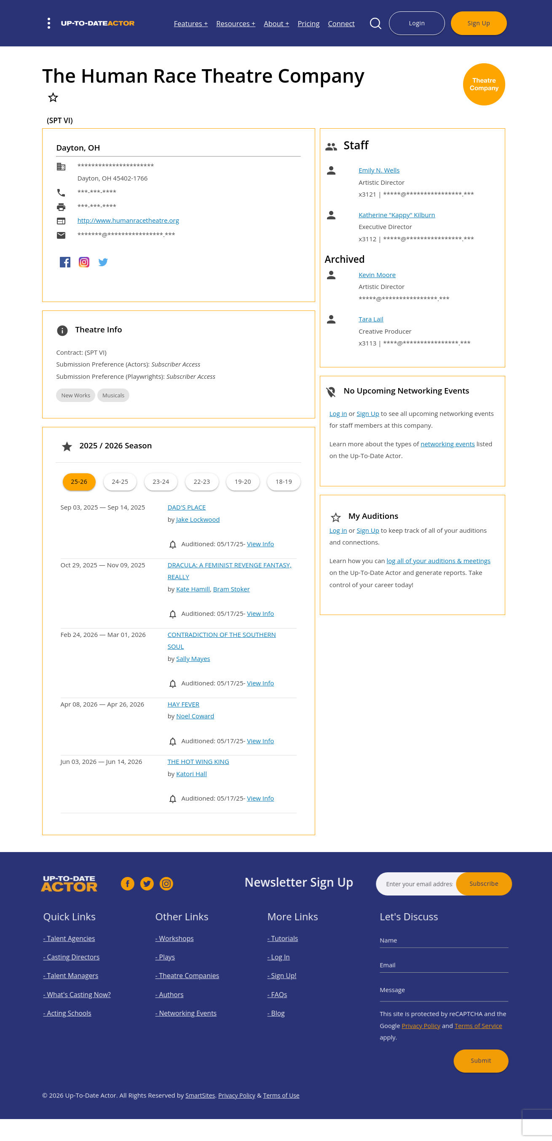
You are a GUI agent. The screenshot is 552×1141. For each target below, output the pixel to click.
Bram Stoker (231, 589)
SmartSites (201, 1119)
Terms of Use (287, 1119)
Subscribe (508, 883)
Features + (191, 23)
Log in (338, 413)
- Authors (177, 993)
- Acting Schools (73, 1008)
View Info (260, 543)
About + (276, 23)
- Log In (287, 965)
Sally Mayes (193, 658)
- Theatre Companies (191, 979)
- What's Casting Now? (81, 993)
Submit (472, 1044)
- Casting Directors (76, 965)
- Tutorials (291, 950)
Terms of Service (470, 1017)
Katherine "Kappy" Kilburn (397, 214)
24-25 (120, 481)
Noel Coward (195, 716)
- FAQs (286, 993)
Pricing (308, 23)
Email (401, 971)
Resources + (235, 23)
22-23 (202, 481)
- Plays (174, 965)
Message (404, 990)
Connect (341, 23)
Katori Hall (191, 773)
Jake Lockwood (198, 519)
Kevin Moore (377, 274)
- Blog (285, 1008)
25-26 (79, 481)
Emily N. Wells (379, 170)
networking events (448, 444)
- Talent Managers (76, 979)
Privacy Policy (426, 1017)
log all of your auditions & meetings (438, 560)
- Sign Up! (290, 979)
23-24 (161, 481)
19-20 (243, 481)
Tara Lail (371, 319)
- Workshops (181, 950)
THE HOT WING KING (198, 761)
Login (417, 23)
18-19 (284, 481)
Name (401, 952)
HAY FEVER (183, 704)
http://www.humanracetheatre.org (128, 220)
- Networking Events (190, 1008)
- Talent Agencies (74, 950)
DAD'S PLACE (187, 507)
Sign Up (479, 23)
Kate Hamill (193, 589)
